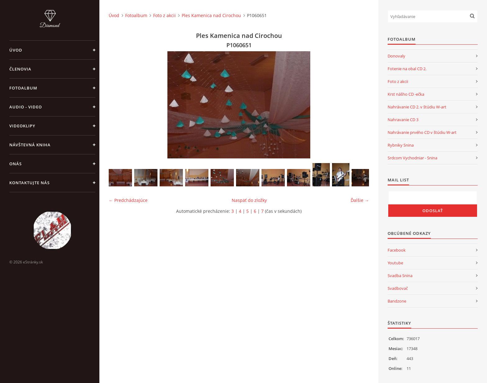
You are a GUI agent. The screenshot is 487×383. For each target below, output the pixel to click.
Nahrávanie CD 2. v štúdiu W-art (417, 107)
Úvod (15, 50)
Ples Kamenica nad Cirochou (211, 15)
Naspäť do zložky (249, 200)
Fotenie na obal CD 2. (407, 68)
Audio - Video (25, 107)
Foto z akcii (164, 15)
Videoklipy (22, 126)
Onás (15, 163)
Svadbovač (398, 288)
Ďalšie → (360, 200)
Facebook (397, 250)
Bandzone (397, 301)
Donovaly (396, 56)
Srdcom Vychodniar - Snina (412, 158)
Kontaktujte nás (29, 182)
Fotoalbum (23, 88)
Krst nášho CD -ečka (406, 94)
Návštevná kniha (30, 145)
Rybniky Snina (401, 145)
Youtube (395, 263)
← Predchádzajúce (128, 200)
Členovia (20, 69)
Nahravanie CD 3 (403, 119)
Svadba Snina (400, 275)
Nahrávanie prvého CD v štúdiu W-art (422, 132)
